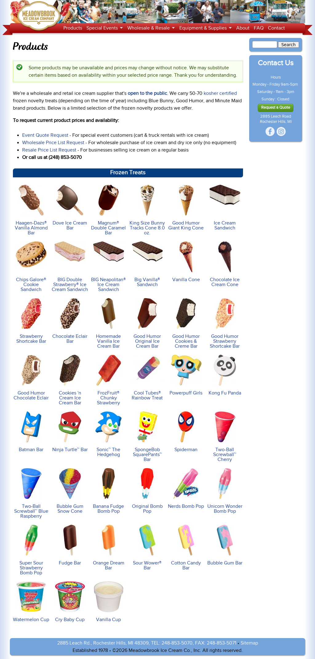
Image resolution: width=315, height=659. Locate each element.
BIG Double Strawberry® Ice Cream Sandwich (70, 266)
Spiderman (186, 431)
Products (72, 28)
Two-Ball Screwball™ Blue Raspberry (31, 493)
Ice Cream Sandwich (224, 208)
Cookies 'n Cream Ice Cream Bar (70, 380)
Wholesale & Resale (150, 28)
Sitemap (249, 643)
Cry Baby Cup (70, 601)
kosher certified (220, 93)
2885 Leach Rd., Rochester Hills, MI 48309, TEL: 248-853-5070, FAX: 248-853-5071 (146, 643)
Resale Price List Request (49, 150)
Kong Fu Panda (224, 375)
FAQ (259, 28)
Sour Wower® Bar (147, 548)
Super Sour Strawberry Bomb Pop (31, 550)
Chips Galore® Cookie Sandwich (31, 266)
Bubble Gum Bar (224, 545)
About (242, 28)
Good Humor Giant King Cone (186, 208)
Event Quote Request (45, 135)
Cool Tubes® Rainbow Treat (147, 378)
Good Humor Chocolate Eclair (31, 378)
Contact (276, 28)
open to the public (147, 93)
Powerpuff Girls (186, 375)
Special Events (103, 28)
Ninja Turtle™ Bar (70, 431)
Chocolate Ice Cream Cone (224, 264)
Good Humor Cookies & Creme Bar (186, 323)
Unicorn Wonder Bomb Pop (224, 491)
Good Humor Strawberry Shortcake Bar (224, 323)
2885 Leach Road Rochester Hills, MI (276, 119)
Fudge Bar (70, 545)
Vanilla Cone (186, 261)
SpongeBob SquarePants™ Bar (147, 436)
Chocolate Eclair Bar (70, 321)
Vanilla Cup (108, 601)
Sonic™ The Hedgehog (108, 434)
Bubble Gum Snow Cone (70, 491)
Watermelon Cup (31, 601)
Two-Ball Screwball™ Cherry (224, 436)
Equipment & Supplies (204, 28)
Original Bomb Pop (147, 491)
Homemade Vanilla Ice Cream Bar (108, 323)
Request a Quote (275, 107)
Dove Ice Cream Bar (70, 208)
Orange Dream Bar (108, 548)
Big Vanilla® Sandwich (147, 264)
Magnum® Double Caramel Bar (108, 210)
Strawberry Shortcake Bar (31, 321)
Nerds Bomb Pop (186, 488)
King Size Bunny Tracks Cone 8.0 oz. (147, 210)
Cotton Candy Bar (186, 548)
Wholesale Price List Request (53, 142)
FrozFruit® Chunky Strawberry (108, 380)
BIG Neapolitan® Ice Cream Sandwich (108, 266)
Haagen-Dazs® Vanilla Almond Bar (31, 210)
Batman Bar (31, 431)
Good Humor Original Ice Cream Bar (147, 323)
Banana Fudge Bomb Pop (108, 491)
